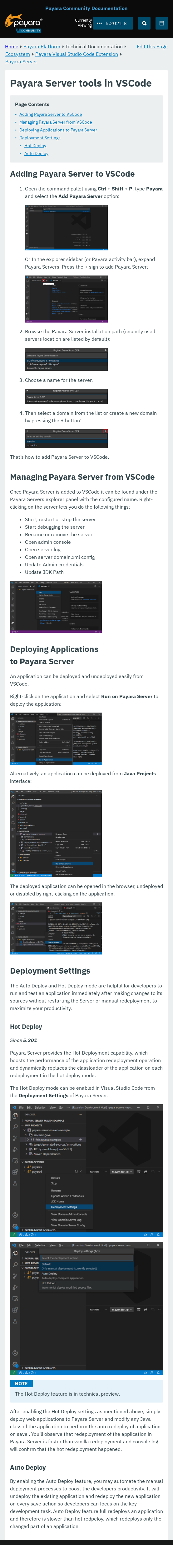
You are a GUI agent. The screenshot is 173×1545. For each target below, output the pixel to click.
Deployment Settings (40, 138)
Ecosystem (17, 54)
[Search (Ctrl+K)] (144, 23)
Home (11, 46)
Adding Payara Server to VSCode (50, 114)
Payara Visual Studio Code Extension (76, 54)
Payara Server (21, 61)
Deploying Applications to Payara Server (58, 130)
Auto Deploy (36, 153)
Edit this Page (152, 46)
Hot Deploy (35, 145)
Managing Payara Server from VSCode (55, 122)
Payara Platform (41, 46)
